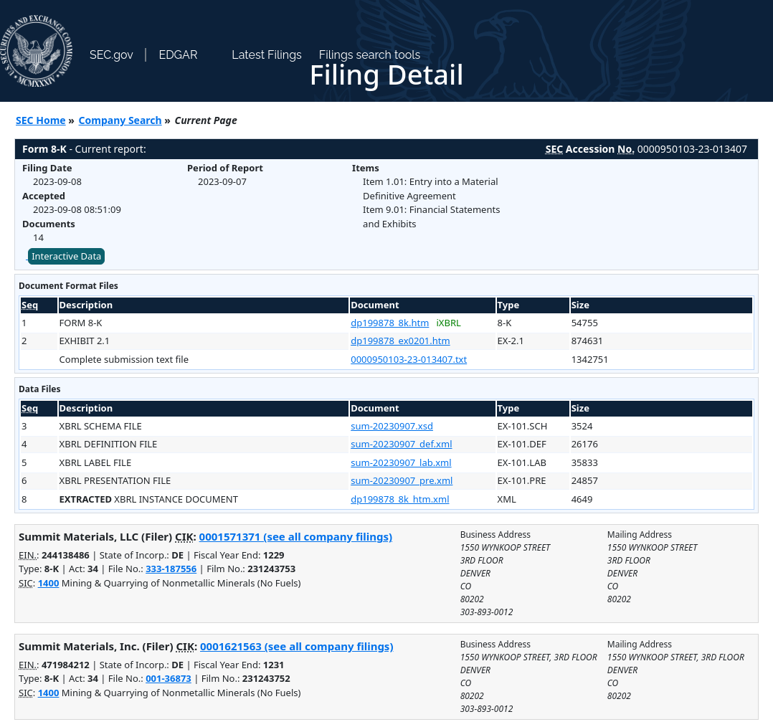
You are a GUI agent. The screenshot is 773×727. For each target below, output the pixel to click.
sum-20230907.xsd (392, 425)
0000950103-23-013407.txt (409, 359)
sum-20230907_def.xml (401, 443)
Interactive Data (66, 256)
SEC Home (41, 120)
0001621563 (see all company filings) (296, 646)
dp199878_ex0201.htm (400, 340)
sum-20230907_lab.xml (401, 462)
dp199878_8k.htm (390, 322)
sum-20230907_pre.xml (401, 480)
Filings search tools (370, 55)
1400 (49, 582)
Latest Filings (266, 55)
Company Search (120, 120)
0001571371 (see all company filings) (295, 536)
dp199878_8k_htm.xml (400, 499)
